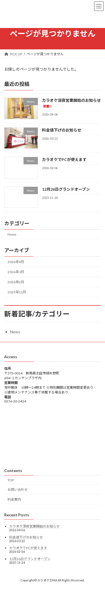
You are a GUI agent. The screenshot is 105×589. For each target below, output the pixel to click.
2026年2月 (16, 282)
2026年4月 (16, 262)
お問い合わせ (18, 489)
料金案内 (14, 499)
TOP (11, 480)
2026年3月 (16, 272)
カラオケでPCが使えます (64, 159)
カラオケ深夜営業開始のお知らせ (34, 526)
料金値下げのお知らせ (61, 130)
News (12, 234)
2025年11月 (17, 292)
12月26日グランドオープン (66, 189)
